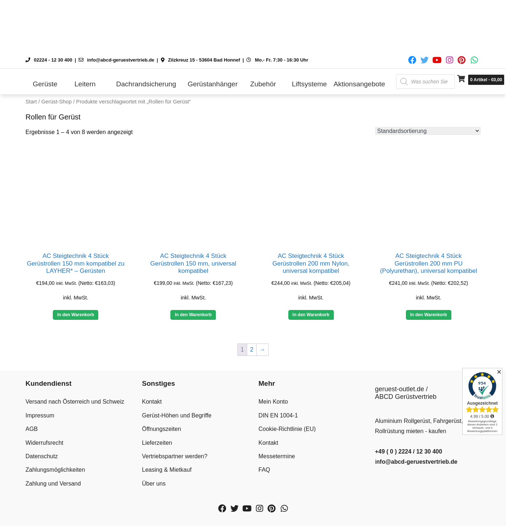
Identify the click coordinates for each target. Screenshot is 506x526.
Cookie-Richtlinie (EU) (287, 429)
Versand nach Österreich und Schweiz (74, 402)
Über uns (154, 483)
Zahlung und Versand (53, 483)
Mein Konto (273, 402)
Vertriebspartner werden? (174, 456)
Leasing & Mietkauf (166, 470)
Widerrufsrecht (44, 443)
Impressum (39, 415)
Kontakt (152, 402)
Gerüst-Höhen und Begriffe (177, 415)
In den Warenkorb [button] (75, 314)
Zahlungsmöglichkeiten (55, 470)
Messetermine (276, 456)
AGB (31, 429)
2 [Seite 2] (251, 349)
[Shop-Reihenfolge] (428, 131)
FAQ (264, 470)
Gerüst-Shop (56, 102)
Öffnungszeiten (161, 429)
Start (31, 102)
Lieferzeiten (157, 443)
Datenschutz (41, 456)
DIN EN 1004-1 (278, 415)
